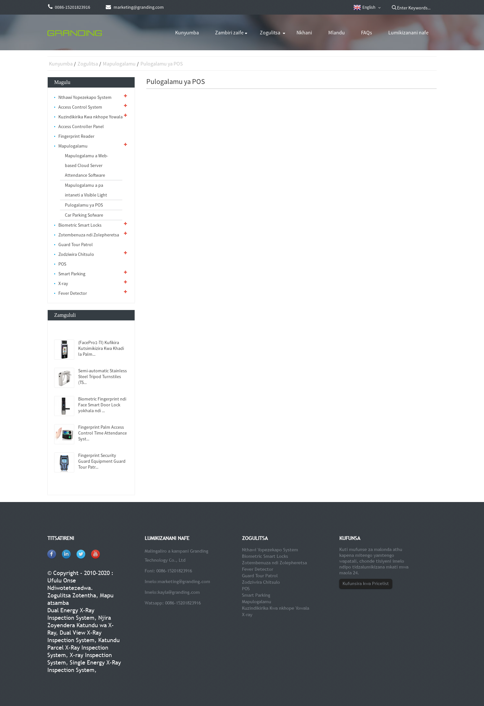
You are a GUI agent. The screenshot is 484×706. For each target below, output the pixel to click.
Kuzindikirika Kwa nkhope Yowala (90, 117)
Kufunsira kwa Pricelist (366, 583)
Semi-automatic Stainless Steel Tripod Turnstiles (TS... (102, 376)
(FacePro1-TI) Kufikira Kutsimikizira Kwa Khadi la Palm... (101, 348)
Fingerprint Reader (76, 136)
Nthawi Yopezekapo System (85, 97)
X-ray (63, 283)
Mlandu (336, 32)
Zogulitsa (270, 32)
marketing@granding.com (184, 581)
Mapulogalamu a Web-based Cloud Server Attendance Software (86, 165)
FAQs (366, 32)
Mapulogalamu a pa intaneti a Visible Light (86, 190)
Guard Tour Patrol (75, 244)
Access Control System (80, 107)
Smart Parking (71, 274)
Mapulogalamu (119, 63)
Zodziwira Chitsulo (76, 254)
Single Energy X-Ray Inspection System (84, 666)
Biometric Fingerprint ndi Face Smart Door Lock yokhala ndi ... (102, 404)
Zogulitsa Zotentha (71, 595)
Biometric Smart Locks (80, 225)
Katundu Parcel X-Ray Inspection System (83, 647)
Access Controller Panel (81, 126)
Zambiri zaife (229, 32)
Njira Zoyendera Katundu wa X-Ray (80, 625)
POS (62, 264)
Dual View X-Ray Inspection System (74, 636)
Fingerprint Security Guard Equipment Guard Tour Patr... (102, 461)
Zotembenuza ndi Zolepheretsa (88, 235)
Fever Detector (72, 293)
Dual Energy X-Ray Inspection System (70, 613)
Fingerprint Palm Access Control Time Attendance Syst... (102, 433)
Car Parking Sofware (84, 215)
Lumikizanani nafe (408, 32)
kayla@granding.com (179, 592)
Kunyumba (187, 32)
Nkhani (304, 32)
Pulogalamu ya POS (161, 63)
